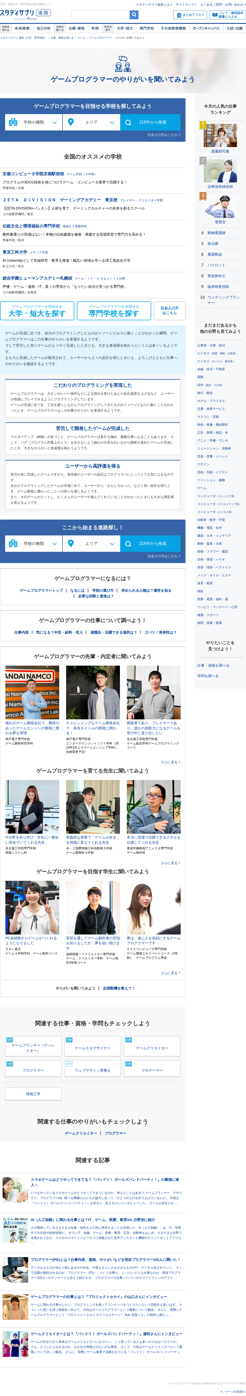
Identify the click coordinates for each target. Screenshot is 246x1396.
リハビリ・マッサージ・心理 (217, 607)
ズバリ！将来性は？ (161, 632)
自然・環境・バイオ (211, 559)
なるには (77, 590)
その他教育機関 (173, 28)
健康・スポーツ (208, 615)
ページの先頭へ (235, 1391)
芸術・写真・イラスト (212, 472)
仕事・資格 (76, 28)
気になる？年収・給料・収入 (59, 632)
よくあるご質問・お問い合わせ (221, 4)
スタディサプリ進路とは (153, 4)
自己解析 (43, 28)
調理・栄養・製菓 (209, 623)
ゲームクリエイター (81, 1133)
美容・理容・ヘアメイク (214, 567)
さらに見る (169, 762)
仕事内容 (21, 632)
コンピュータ (216, 496)
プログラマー (115, 1133)
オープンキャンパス (206, 28)
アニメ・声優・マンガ (212, 440)
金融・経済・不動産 (211, 369)
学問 (95, 28)
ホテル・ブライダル (211, 401)
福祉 (200, 591)
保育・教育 (205, 583)
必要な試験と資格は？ (96, 596)
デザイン (203, 464)
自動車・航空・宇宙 (211, 520)
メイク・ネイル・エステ (214, 575)
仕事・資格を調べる (62, 37)
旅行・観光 (205, 393)
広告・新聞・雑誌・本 (212, 432)
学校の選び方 (103, 590)
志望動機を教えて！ (119, 988)
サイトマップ (185, 4)
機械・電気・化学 (209, 528)
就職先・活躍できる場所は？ (113, 632)
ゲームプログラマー (100, 37)
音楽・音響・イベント (212, 456)
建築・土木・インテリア (214, 535)
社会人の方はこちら (163, 135)
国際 (200, 377)
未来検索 (22, 28)
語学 (210, 385)
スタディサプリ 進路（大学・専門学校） (23, 37)
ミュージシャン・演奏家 (214, 448)
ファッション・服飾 (211, 480)
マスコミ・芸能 (208, 417)
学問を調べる (208, 676)
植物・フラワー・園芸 (212, 551)
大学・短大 (125, 28)
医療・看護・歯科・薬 (212, 599)
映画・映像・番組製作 (212, 424)
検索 (134, 14)
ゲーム (81, 37)
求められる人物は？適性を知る (146, 590)
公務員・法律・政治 (211, 345)
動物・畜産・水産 (209, 543)
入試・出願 (234, 28)
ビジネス (217, 353)
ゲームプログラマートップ (41, 590)
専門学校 (146, 28)
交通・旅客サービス (211, 409)
